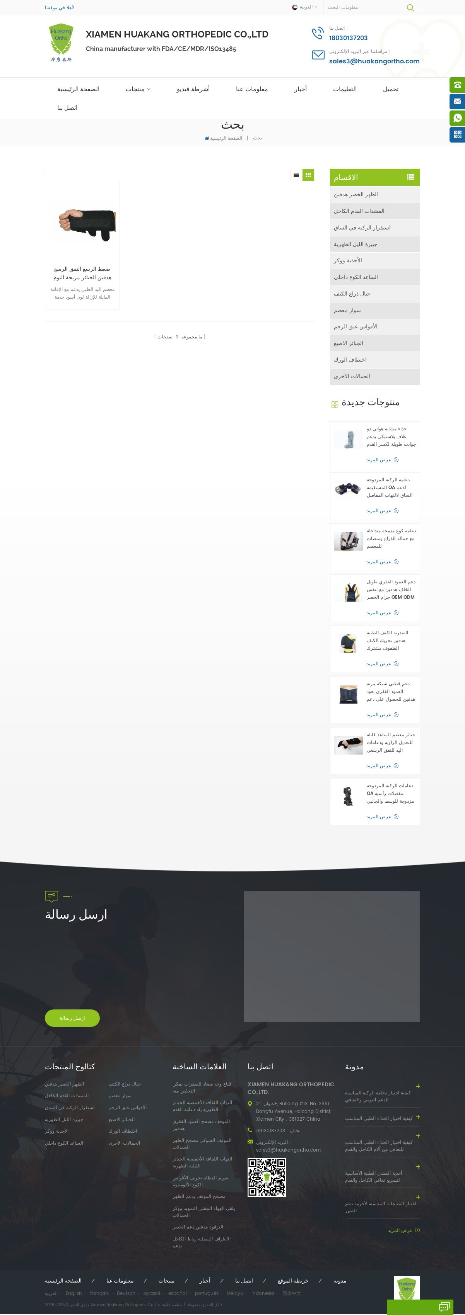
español (177, 1294)
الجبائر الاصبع (348, 344)
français (99, 1294)
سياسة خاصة (172, 1306)
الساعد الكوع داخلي (356, 277)
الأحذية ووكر (348, 261)
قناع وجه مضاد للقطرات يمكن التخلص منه (202, 1089)
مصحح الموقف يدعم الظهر (199, 1197)
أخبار (300, 89)
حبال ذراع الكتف (352, 294)
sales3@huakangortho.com (374, 61)
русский (152, 1294)
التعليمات (345, 89)
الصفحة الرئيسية (78, 89)
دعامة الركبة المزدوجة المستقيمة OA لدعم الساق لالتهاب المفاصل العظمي (389, 488)
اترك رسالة (402, 1307)
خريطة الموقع (293, 1281)
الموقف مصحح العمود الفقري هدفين (201, 1126)
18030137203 (348, 38)
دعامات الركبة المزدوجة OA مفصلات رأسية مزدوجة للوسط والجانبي (390, 794)
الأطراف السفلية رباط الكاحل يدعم (202, 1243)
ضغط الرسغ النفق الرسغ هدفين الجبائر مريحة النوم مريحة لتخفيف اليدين (79, 265)
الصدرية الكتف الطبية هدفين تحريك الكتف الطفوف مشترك (387, 641)
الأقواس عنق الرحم (356, 327)
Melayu (235, 1294)
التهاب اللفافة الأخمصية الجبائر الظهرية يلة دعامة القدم (202, 1107)
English (74, 1294)
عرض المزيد (379, 460)
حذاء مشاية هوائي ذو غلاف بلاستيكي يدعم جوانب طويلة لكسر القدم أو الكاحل (391, 437)
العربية (51, 1294)
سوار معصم (347, 310)
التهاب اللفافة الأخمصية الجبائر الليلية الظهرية (202, 1164)
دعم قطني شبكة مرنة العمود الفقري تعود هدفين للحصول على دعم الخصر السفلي (391, 692)
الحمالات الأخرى (352, 377)
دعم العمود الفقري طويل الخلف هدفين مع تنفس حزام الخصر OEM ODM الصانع (391, 590)
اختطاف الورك (350, 360)
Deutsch (126, 1294)
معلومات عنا (252, 89)
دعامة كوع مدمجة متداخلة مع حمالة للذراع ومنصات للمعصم (391, 539)
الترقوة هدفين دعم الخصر (198, 1228)
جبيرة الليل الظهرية (356, 244)
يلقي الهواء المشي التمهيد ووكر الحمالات (204, 1213)
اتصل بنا (67, 107)
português (207, 1294)
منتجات (135, 89)
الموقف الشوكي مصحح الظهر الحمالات (202, 1145)
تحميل (390, 89)
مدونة (340, 1281)
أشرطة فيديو (193, 89)
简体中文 (291, 1294)
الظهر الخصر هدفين (356, 194)
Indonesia (262, 1294)
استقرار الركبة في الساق (362, 227)
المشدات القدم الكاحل (359, 211)
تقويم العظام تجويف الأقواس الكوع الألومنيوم (200, 1182)
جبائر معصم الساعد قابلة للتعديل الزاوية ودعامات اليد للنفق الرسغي (391, 743)
